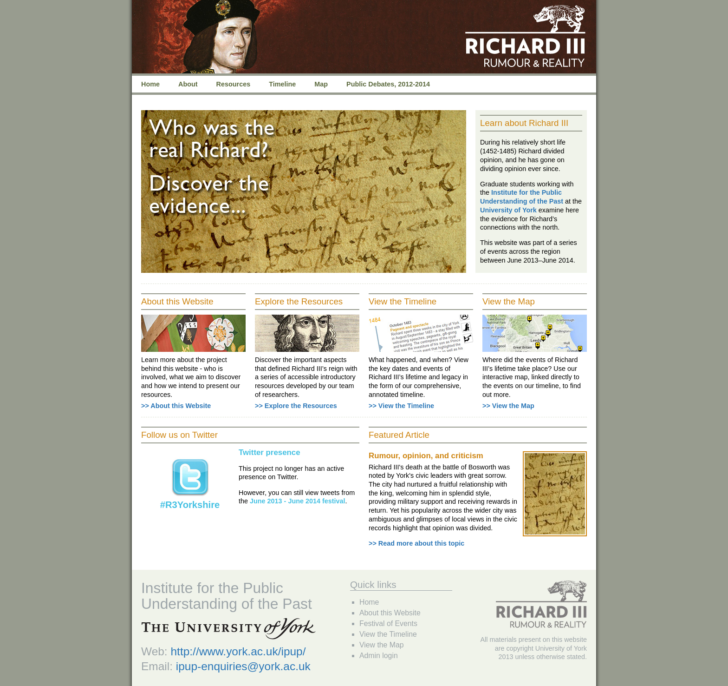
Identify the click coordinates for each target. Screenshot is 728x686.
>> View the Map (508, 405)
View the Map (381, 645)
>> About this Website (176, 405)
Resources (233, 84)
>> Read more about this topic (416, 543)
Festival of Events (388, 623)
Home (150, 84)
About (188, 84)
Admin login (378, 656)
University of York (508, 210)
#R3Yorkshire (190, 505)
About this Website (390, 613)
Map (321, 84)
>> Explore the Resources (296, 405)
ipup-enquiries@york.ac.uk (243, 666)
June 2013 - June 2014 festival (297, 501)
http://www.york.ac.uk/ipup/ (238, 651)
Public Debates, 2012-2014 (388, 84)
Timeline (282, 84)
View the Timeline (388, 634)
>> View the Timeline (401, 405)
